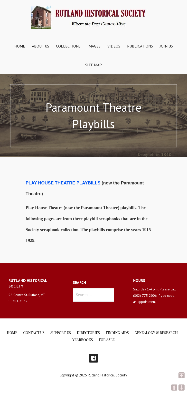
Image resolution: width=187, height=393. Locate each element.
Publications (140, 46)
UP (174, 387)
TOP (181, 375)
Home (19, 46)
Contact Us (33, 332)
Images (94, 46)
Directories (88, 332)
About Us (40, 46)
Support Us (60, 332)
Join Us (166, 46)
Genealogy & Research (156, 332)
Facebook (93, 358)
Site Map (93, 64)
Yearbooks (82, 339)
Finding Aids (117, 332)
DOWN (181, 387)
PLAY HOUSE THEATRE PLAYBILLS (64, 183)
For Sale (106, 339)
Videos (113, 46)
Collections (68, 46)
